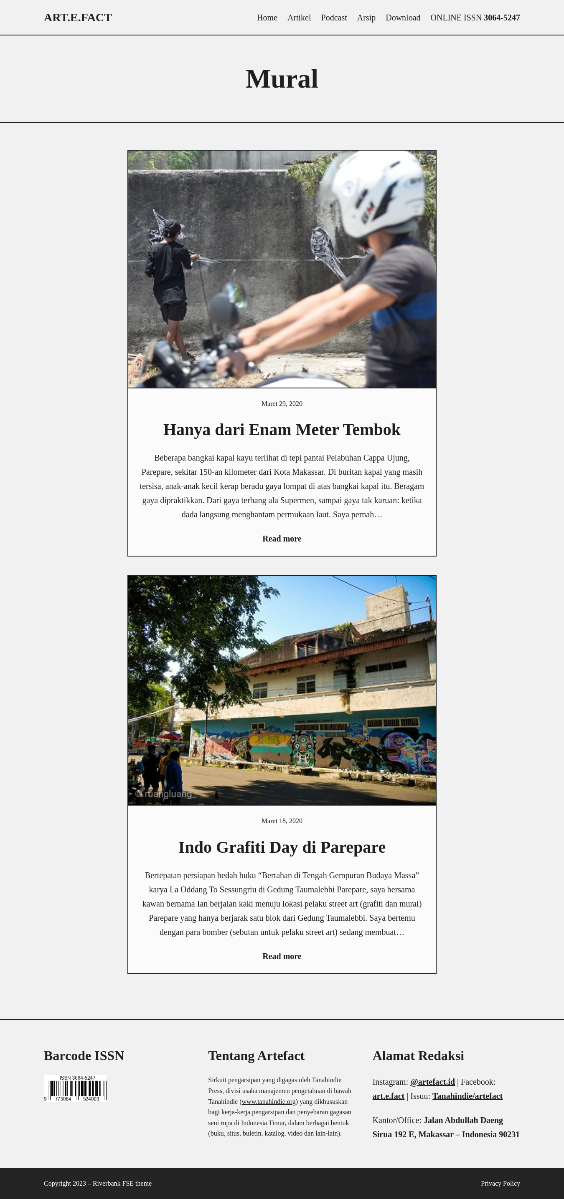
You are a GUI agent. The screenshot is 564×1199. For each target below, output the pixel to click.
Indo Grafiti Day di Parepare (282, 847)
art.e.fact (78, 17)
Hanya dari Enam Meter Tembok (282, 429)
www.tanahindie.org (269, 1101)
